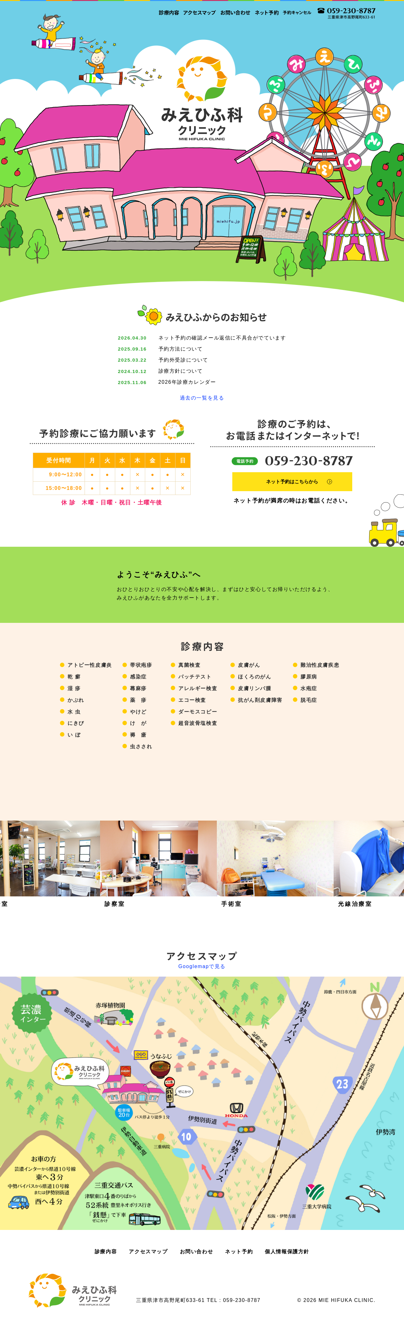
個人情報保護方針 (287, 1251)
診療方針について (180, 371)
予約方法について (180, 349)
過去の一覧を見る (202, 398)
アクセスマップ (148, 1251)
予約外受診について (183, 360)
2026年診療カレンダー (187, 382)
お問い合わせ (196, 1251)
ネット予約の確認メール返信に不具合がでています (222, 337)
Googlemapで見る (202, 966)
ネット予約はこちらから (295, 479)
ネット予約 (239, 1251)
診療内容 (106, 1251)
